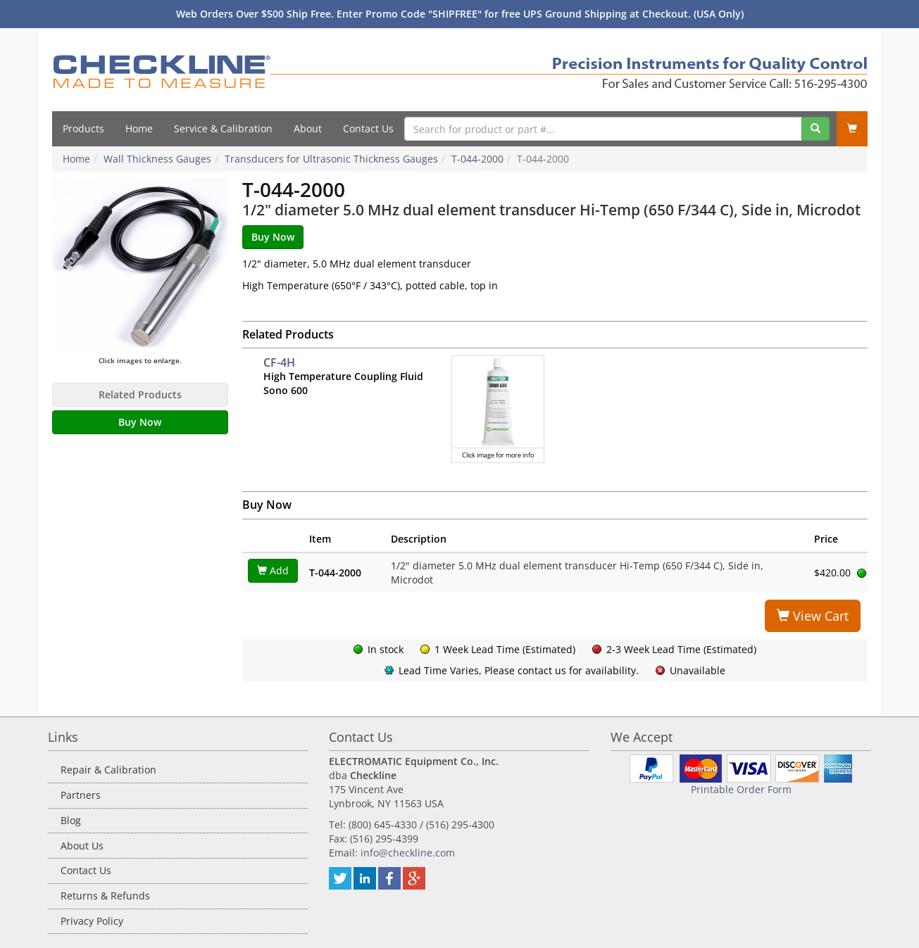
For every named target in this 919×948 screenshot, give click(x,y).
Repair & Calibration (108, 769)
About (308, 128)
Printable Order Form (741, 789)
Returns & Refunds (105, 895)
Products (83, 128)
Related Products (140, 394)
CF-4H (279, 362)
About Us (82, 845)
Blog (71, 820)
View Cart (813, 615)
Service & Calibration (223, 128)
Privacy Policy (92, 921)
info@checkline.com (408, 852)
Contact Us (368, 128)
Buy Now (139, 422)
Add (273, 570)
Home (139, 128)
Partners (81, 795)
